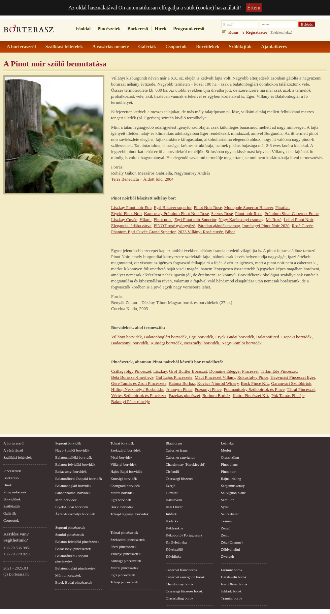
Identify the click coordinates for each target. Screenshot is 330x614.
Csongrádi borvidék (125, 486)
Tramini (227, 521)
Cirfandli (172, 471)
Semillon (227, 500)
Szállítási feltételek (17, 457)
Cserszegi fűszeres (179, 479)
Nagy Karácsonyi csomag (241, 219)
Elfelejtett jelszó (281, 32)
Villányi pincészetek (125, 554)
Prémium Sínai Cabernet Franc (292, 213)
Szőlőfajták (11, 506)
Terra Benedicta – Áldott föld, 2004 (142, 179)
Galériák (9, 513)
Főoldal (83, 28)
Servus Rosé (222, 213)
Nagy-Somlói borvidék (241, 342)
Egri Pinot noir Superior (195, 219)
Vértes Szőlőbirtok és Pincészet (138, 395)
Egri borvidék (201, 336)
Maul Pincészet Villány (215, 377)
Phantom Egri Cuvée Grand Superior (143, 231)
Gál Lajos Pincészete (174, 377)
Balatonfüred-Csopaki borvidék (283, 336)
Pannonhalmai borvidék (73, 493)
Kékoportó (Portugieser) (184, 535)
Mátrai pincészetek (124, 568)
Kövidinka (173, 556)
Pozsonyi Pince (208, 389)
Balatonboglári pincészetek (75, 568)
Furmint (171, 493)
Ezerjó (170, 486)
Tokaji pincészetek (124, 582)
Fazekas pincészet (184, 395)
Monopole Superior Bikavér (248, 207)
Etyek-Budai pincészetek (73, 582)
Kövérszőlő (174, 549)
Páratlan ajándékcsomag (219, 225)
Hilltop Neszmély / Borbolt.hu (137, 389)
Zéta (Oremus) (231, 542)
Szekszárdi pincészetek (127, 540)
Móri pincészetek (68, 575)
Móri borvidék (66, 500)
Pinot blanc (229, 464)
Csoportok (11, 520)
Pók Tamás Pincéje (288, 395)
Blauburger (174, 443)
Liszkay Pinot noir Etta (131, 207)
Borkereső (137, 28)
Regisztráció (256, 32)
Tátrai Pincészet (301, 389)
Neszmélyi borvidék (201, 342)
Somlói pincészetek (69, 534)
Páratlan (282, 207)
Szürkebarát (230, 514)
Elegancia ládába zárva (131, 225)
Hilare (145, 219)
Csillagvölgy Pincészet (131, 371)
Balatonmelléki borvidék (73, 457)
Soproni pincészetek (70, 527)
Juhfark (171, 514)
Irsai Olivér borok (234, 584)
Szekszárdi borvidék (125, 450)
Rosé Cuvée (302, 225)
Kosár (233, 32)
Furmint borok (231, 570)
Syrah (225, 507)
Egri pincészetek (122, 575)
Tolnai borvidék (122, 443)
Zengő (225, 528)
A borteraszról (14, 443)
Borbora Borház (216, 395)
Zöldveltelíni (230, 549)
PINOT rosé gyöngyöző (174, 225)
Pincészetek (109, 28)
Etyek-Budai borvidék (234, 336)
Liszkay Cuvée (124, 219)
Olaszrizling (230, 457)
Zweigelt (227, 556)
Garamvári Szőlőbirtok (291, 383)
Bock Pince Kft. (255, 383)
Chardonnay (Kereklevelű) (185, 464)
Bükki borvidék (122, 507)
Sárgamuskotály (233, 486)
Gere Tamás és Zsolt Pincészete (138, 383)
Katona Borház (182, 383)
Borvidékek (12, 499)
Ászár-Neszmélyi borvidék (75, 514)
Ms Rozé (274, 219)
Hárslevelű (174, 500)
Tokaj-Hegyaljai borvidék (129, 514)
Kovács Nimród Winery (218, 383)
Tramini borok (231, 598)
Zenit (225, 535)
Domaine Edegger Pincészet (234, 371)
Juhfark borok (231, 591)
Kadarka (172, 521)
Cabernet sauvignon (180, 457)
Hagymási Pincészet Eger (292, 377)
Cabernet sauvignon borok (185, 577)
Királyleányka (176, 542)
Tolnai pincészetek (124, 532)
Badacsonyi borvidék (129, 342)
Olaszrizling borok (179, 598)
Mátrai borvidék (122, 493)
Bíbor (230, 231)
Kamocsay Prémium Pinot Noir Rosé (176, 213)
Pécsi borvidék (121, 457)
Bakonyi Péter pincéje (130, 401)
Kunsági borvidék (166, 342)
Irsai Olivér (174, 507)
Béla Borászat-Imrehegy (132, 377)
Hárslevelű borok (233, 577)
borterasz (28, 31)
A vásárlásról (13, 450)
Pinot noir (163, 219)
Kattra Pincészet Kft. (251, 395)
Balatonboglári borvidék (165, 336)
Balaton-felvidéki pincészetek (77, 542)
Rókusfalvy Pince (252, 377)
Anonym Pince (179, 389)
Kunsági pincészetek (125, 561)
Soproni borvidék (68, 443)
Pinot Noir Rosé (208, 207)
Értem (253, 7)
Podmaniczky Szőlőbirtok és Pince (254, 389)
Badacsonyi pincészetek (73, 549)
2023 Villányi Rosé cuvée (200, 231)
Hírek (161, 28)
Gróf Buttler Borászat (188, 371)
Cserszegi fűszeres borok (184, 591)
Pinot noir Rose (248, 213)
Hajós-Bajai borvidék (126, 471)
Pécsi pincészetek (123, 547)
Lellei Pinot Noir (298, 219)
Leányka (227, 443)
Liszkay (160, 371)
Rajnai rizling (231, 479)
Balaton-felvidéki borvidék (75, 464)
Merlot (226, 450)
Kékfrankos (174, 528)
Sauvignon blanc (233, 493)
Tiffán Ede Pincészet (279, 371)
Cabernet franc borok (181, 570)
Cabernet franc (177, 450)
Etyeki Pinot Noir (126, 213)
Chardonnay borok (179, 584)
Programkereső (188, 28)
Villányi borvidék (126, 336)
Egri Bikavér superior (173, 207)
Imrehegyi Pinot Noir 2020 (265, 225)
